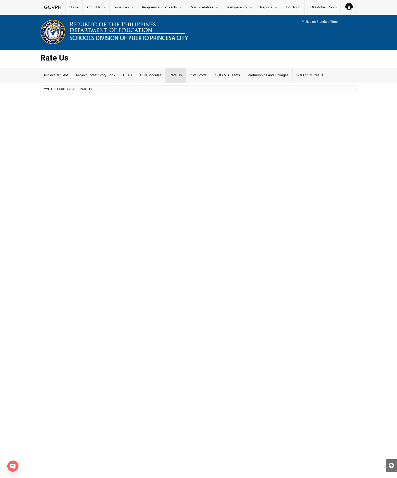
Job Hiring (293, 7)
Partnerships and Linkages (268, 75)
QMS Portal (198, 75)
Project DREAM (56, 75)
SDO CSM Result (309, 75)
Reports (266, 7)
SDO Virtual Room (322, 7)
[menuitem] (53, 7)
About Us (93, 7)
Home (73, 7)
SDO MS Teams (227, 75)
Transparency (236, 7)
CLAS (127, 75)
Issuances (121, 7)
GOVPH (53, 7)
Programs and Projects (159, 7)
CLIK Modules (151, 75)
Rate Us (175, 75)
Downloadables (201, 7)
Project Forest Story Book (95, 75)
